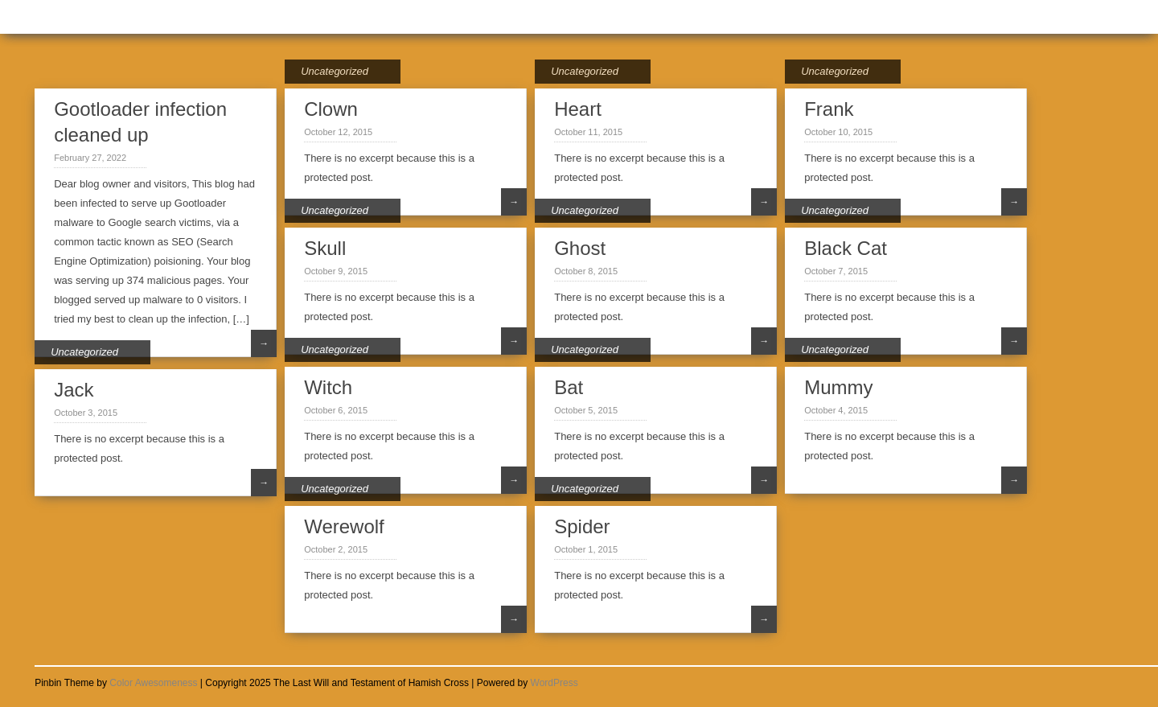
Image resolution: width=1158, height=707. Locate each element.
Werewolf (344, 526)
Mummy (838, 387)
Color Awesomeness (153, 683)
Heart (578, 109)
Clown (331, 109)
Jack (73, 390)
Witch (328, 387)
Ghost (580, 248)
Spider (582, 526)
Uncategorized (334, 71)
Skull (325, 248)
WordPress (554, 683)
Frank (828, 109)
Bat (568, 387)
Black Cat (845, 248)
